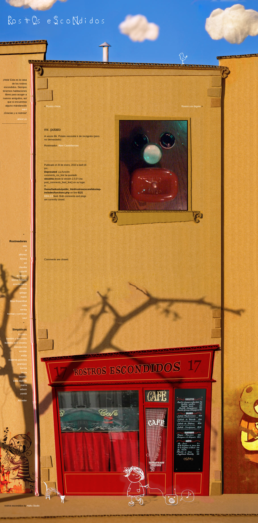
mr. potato (52, 129)
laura (24, 372)
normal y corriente (17, 313)
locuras (23, 376)
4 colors (22, 334)
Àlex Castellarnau (69, 145)
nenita (23, 309)
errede (23, 288)
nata (24, 305)
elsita (24, 355)
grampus (22, 364)
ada (25, 246)
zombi (23, 393)
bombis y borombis (16, 338)
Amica (23, 258)
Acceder (22, 400)
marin (24, 296)
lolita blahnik (20, 380)
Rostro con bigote (191, 106)
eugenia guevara (17, 359)
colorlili (23, 271)
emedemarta (20, 284)
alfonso (23, 254)
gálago (23, 292)
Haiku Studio (33, 506)
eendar (23, 351)
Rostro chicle (53, 106)
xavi (24, 318)
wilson (23, 389)
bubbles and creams (16, 342)
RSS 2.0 (48, 196)
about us (22, 119)
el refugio (22, 275)
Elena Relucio (19, 280)
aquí (24, 109)
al (26, 250)
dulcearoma (20, 347)
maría (24, 385)
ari (25, 263)
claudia (23, 267)
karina (23, 368)
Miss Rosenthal (18, 301)
